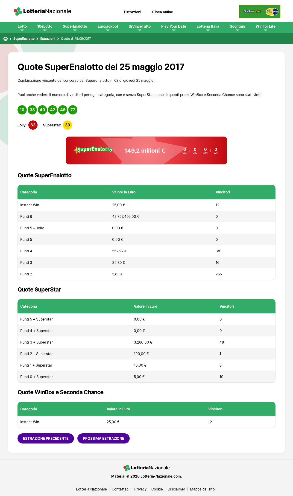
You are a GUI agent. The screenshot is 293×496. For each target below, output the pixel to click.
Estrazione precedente (45, 438)
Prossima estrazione (103, 438)
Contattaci (120, 489)
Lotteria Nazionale (91, 489)
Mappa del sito (202, 489)
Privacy (140, 489)
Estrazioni (132, 12)
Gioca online (162, 12)
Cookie (157, 489)
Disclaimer (176, 489)
